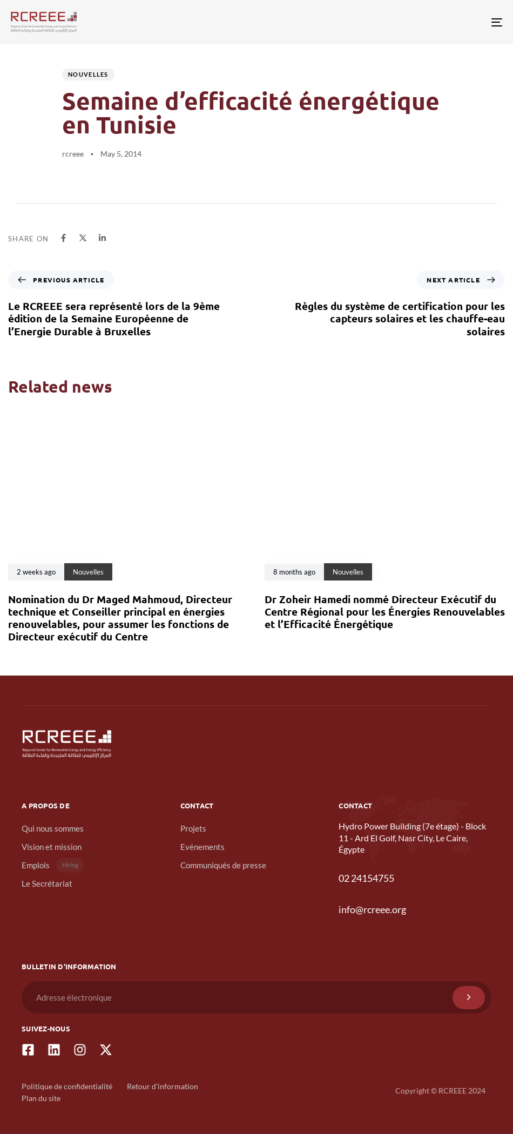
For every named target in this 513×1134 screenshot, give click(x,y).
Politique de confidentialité (67, 1086)
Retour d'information (162, 1086)
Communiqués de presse (223, 865)
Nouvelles (88, 74)
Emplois (53, 865)
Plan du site (41, 1098)
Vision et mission (52, 847)
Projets (193, 828)
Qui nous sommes (53, 828)
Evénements (202, 847)
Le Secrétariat (47, 883)
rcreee (73, 153)
